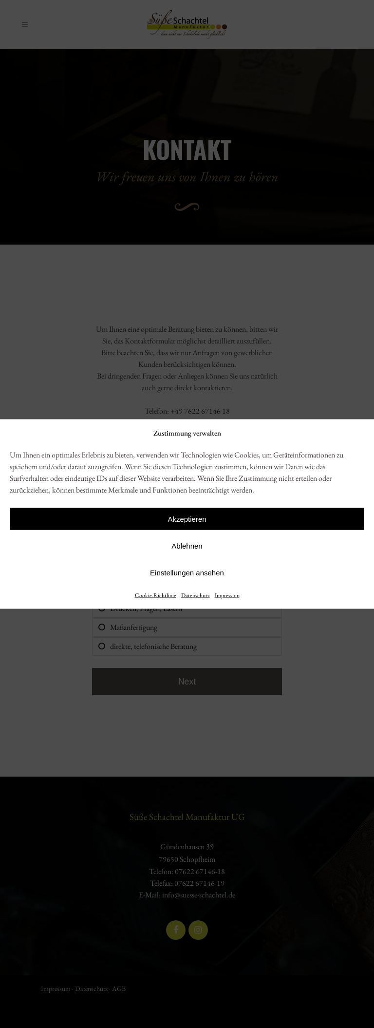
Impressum (227, 595)
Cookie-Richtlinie (155, 595)
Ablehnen (186, 545)
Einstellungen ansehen (187, 572)
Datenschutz (195, 595)
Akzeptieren (187, 518)
